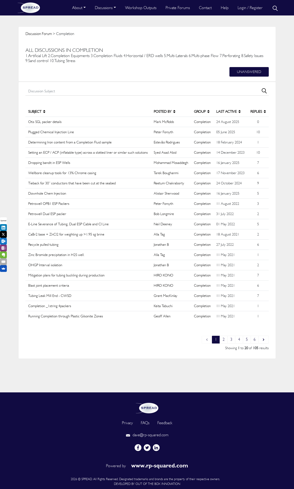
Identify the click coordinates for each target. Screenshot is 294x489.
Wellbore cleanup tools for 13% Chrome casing (62, 173)
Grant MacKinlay (165, 295)
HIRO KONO (163, 275)
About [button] (77, 7)
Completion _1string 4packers (49, 306)
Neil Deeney (163, 224)
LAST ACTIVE (228, 111)
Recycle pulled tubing (43, 244)
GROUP (201, 111)
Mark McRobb (164, 122)
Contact (205, 7)
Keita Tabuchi (163, 306)
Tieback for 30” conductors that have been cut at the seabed (72, 183)
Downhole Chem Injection (47, 193)
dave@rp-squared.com (147, 434)
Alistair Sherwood (166, 193)
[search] (275, 8)
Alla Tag (159, 234)
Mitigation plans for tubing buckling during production (66, 275)
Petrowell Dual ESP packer (47, 214)
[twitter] (147, 447)
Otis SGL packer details (45, 122)
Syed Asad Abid (165, 152)
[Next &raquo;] (263, 340)
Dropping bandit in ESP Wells (49, 162)
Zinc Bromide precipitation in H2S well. (56, 255)
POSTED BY (164, 111)
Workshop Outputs (140, 7)
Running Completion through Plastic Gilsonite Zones (65, 316)
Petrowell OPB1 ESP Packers (48, 203)
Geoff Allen (162, 316)
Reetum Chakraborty (169, 183)
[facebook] (138, 447)
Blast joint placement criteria (48, 285)
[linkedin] (156, 447)
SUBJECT (36, 111)
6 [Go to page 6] (255, 339)
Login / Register (250, 7)
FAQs (145, 422)
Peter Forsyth (163, 132)
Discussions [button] (104, 7)
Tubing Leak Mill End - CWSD (49, 295)
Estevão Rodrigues (167, 142)
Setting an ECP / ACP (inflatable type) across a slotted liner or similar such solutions (88, 152)
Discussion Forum (38, 33)
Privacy (127, 422)
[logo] (147, 407)
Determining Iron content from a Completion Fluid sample (70, 142)
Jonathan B (161, 244)
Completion (202, 122)
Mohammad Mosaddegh (171, 162)
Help (225, 7)
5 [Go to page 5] (247, 339)
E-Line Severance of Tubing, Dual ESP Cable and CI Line (68, 224)
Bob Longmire (164, 214)
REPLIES (258, 111)
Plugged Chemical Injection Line (51, 132)
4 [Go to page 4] (239, 339)
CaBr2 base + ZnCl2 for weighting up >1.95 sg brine (66, 234)
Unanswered (249, 72)
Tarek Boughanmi (166, 173)
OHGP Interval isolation (45, 265)
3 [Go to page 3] (231, 339)
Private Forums (178, 7)
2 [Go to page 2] (224, 339)
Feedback (164, 422)
